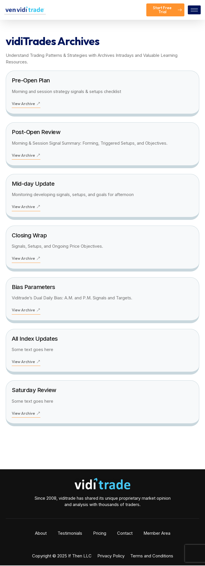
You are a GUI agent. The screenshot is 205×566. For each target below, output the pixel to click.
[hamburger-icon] (194, 9)
